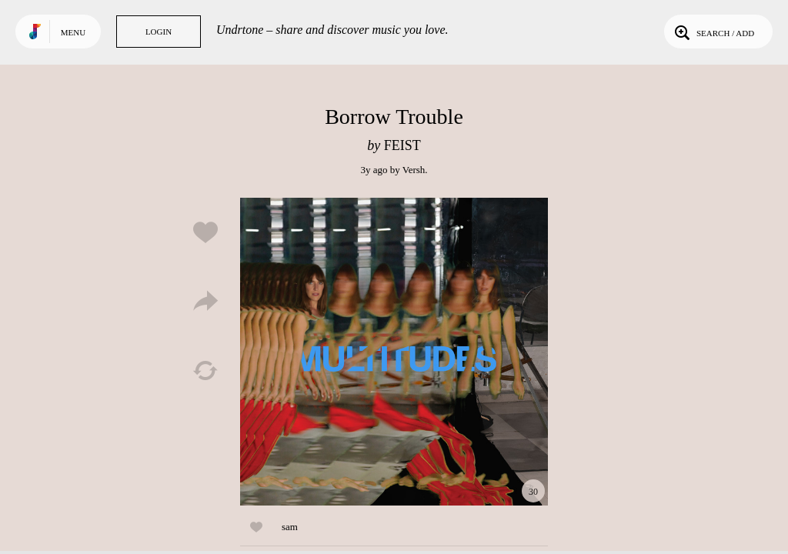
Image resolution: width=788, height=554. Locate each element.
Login (158, 31)
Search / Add (713, 31)
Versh (414, 169)
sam (290, 526)
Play (394, 351)
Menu (73, 32)
